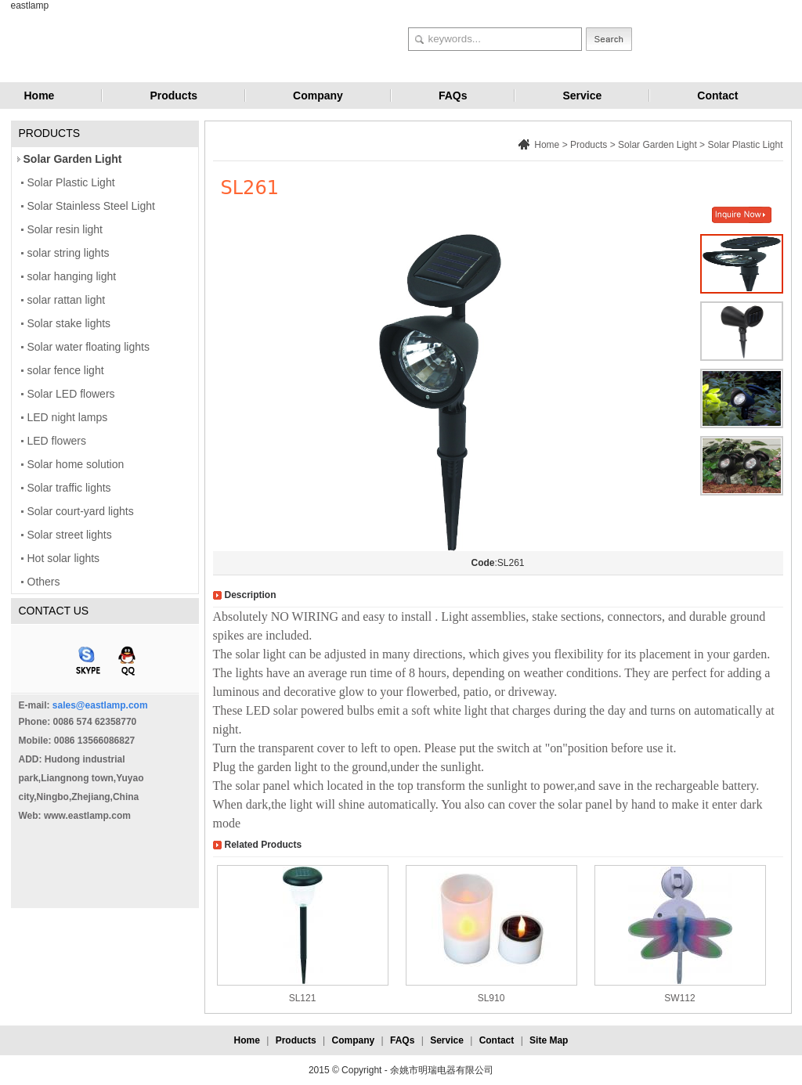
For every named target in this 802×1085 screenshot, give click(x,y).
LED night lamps (67, 417)
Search (609, 39)
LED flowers (56, 440)
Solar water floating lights (88, 347)
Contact (717, 95)
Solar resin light (65, 229)
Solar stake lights (69, 323)
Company (318, 95)
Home (39, 95)
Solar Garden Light (72, 159)
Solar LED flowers (71, 394)
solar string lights (68, 253)
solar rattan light (66, 300)
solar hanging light (72, 276)
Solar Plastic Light (71, 182)
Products (173, 95)
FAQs (453, 95)
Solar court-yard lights (80, 511)
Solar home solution (76, 464)
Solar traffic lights (69, 487)
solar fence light (65, 370)
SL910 (491, 998)
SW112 (679, 998)
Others (43, 581)
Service (582, 95)
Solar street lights (69, 534)
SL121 (302, 998)
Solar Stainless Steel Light (91, 206)
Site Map (548, 1040)
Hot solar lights (63, 558)
